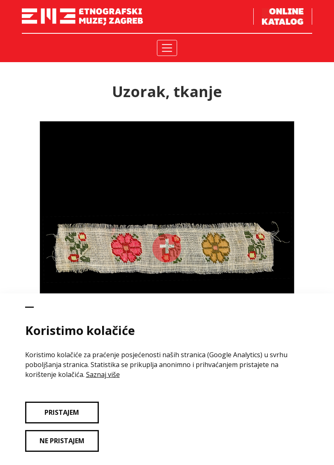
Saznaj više (103, 374)
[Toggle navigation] (167, 48)
